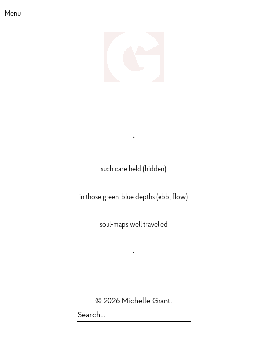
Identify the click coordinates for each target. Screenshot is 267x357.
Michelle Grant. (147, 301)
